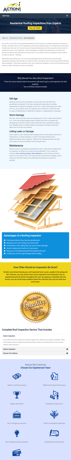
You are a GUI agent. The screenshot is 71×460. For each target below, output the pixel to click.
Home (5, 38)
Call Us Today (34, 28)
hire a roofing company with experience (29, 153)
